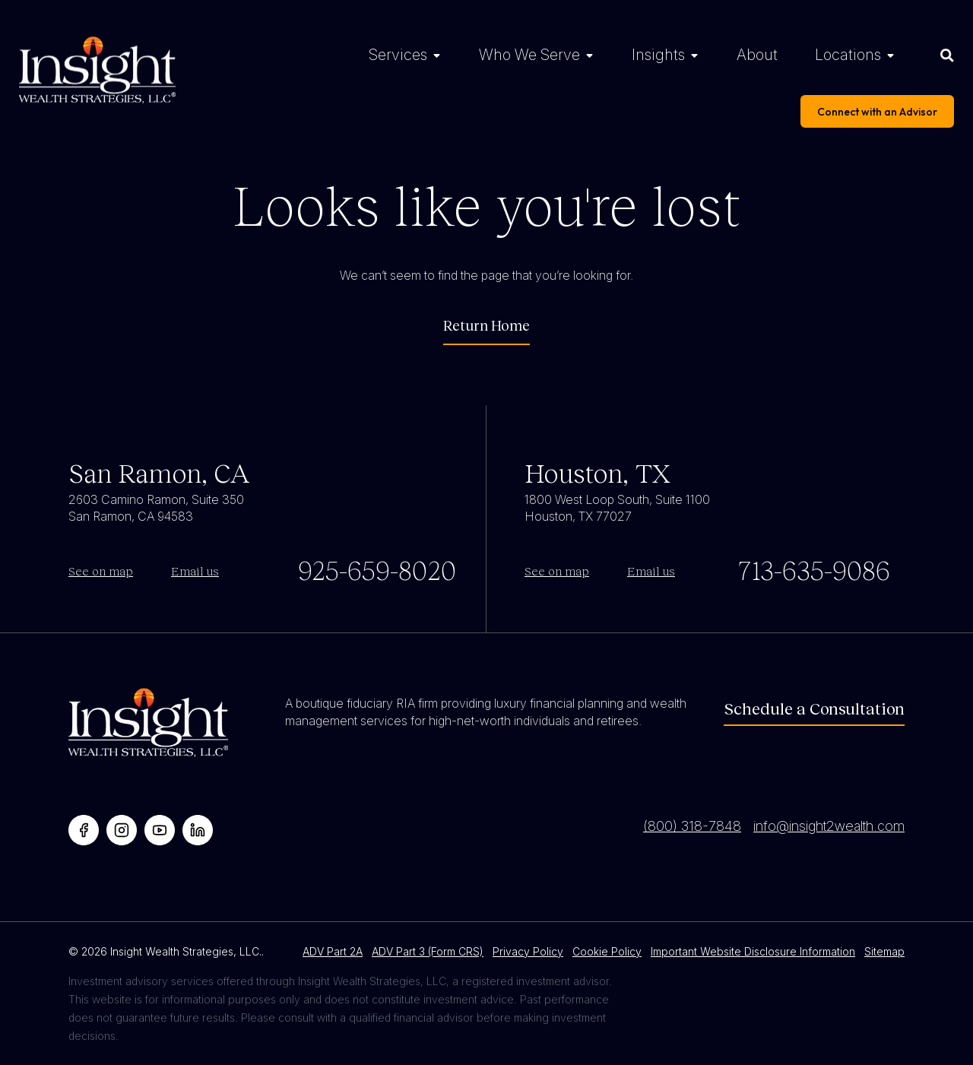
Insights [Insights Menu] (658, 55)
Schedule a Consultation (814, 708)
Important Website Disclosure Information (753, 951)
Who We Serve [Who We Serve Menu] (529, 55)
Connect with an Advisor (877, 112)
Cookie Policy (607, 951)
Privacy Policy (528, 951)
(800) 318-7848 (692, 826)
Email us (195, 570)
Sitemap (884, 951)
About (757, 55)
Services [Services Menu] (398, 55)
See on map (100, 570)
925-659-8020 (377, 569)
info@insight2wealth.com (829, 826)
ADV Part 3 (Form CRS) (427, 951)
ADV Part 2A (333, 951)
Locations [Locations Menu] (848, 55)
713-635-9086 (813, 569)
